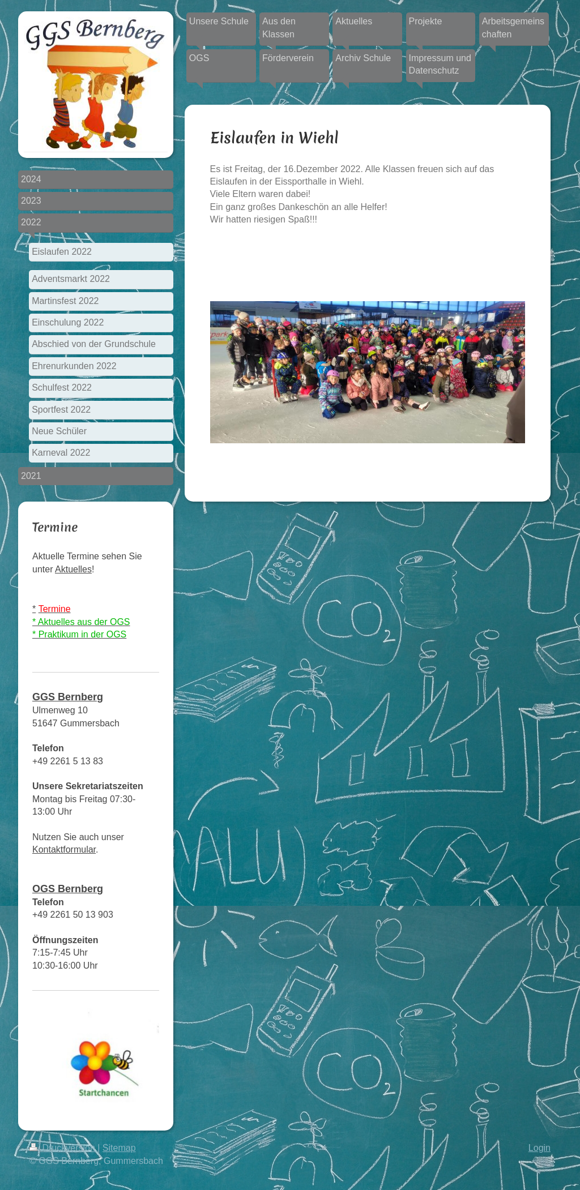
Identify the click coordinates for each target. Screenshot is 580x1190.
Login (539, 1148)
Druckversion (63, 1148)
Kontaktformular (64, 849)
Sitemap (119, 1148)
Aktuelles (73, 569)
